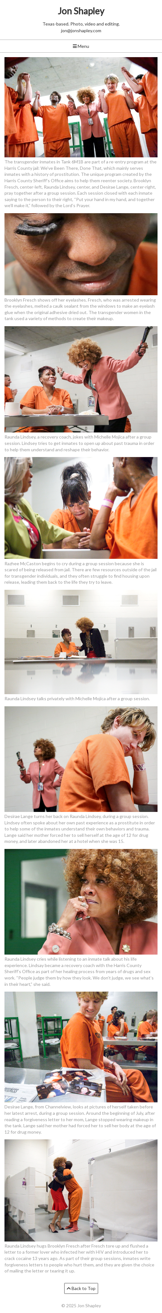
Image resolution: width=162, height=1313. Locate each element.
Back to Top (81, 1288)
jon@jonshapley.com (81, 30)
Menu (81, 46)
